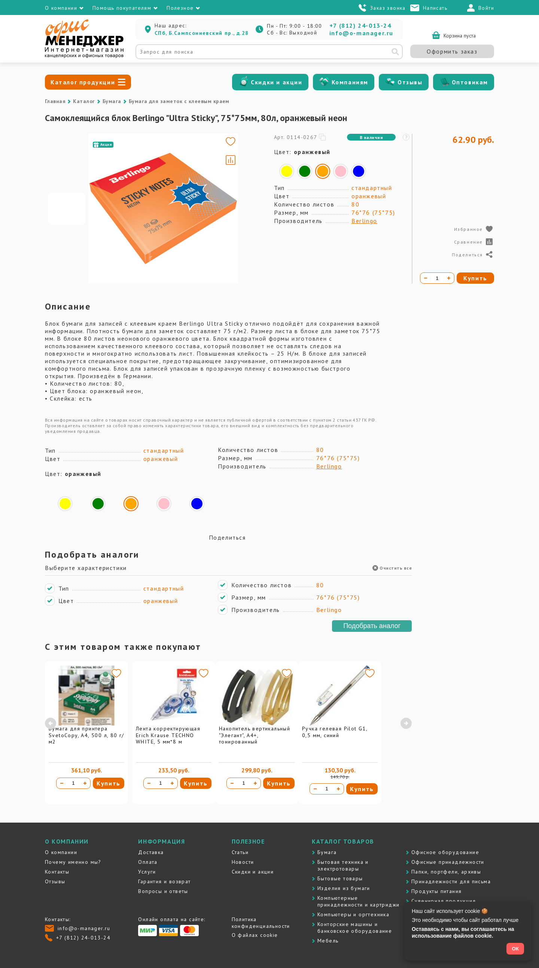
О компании (61, 852)
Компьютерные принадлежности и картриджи (358, 901)
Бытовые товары (340, 878)
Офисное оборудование (445, 852)
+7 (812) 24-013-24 (360, 25)
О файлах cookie (255, 935)
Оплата (147, 862)
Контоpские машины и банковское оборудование (354, 927)
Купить (109, 783)
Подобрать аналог (372, 626)
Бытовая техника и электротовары (343, 865)
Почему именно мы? (73, 862)
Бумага (112, 101)
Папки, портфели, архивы (446, 871)
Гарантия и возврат (164, 881)
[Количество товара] (73, 783)
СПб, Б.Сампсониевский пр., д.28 (202, 33)
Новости (243, 862)
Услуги (147, 871)
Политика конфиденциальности (261, 922)
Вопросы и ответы (163, 891)
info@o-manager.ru (361, 33)
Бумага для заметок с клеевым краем (179, 101)
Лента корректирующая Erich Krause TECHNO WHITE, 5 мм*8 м (168, 735)
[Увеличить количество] (85, 783)
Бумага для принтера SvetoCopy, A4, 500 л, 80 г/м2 (86, 735)
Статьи (240, 852)
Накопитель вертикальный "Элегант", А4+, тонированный (254, 735)
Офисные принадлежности (447, 862)
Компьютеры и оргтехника (353, 914)
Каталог (84, 101)
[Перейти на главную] (84, 56)
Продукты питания (436, 891)
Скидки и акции (276, 82)
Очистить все (392, 568)
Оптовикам (470, 82)
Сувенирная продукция (443, 901)
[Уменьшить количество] (62, 783)
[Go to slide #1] (66, 209)
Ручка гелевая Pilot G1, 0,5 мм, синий (334, 732)
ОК (515, 949)
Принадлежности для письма (451, 881)
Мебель (327, 940)
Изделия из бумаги (343, 888)
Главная (55, 101)
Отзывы (410, 82)
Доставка (151, 852)
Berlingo (364, 220)
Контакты (57, 871)
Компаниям (350, 82)
